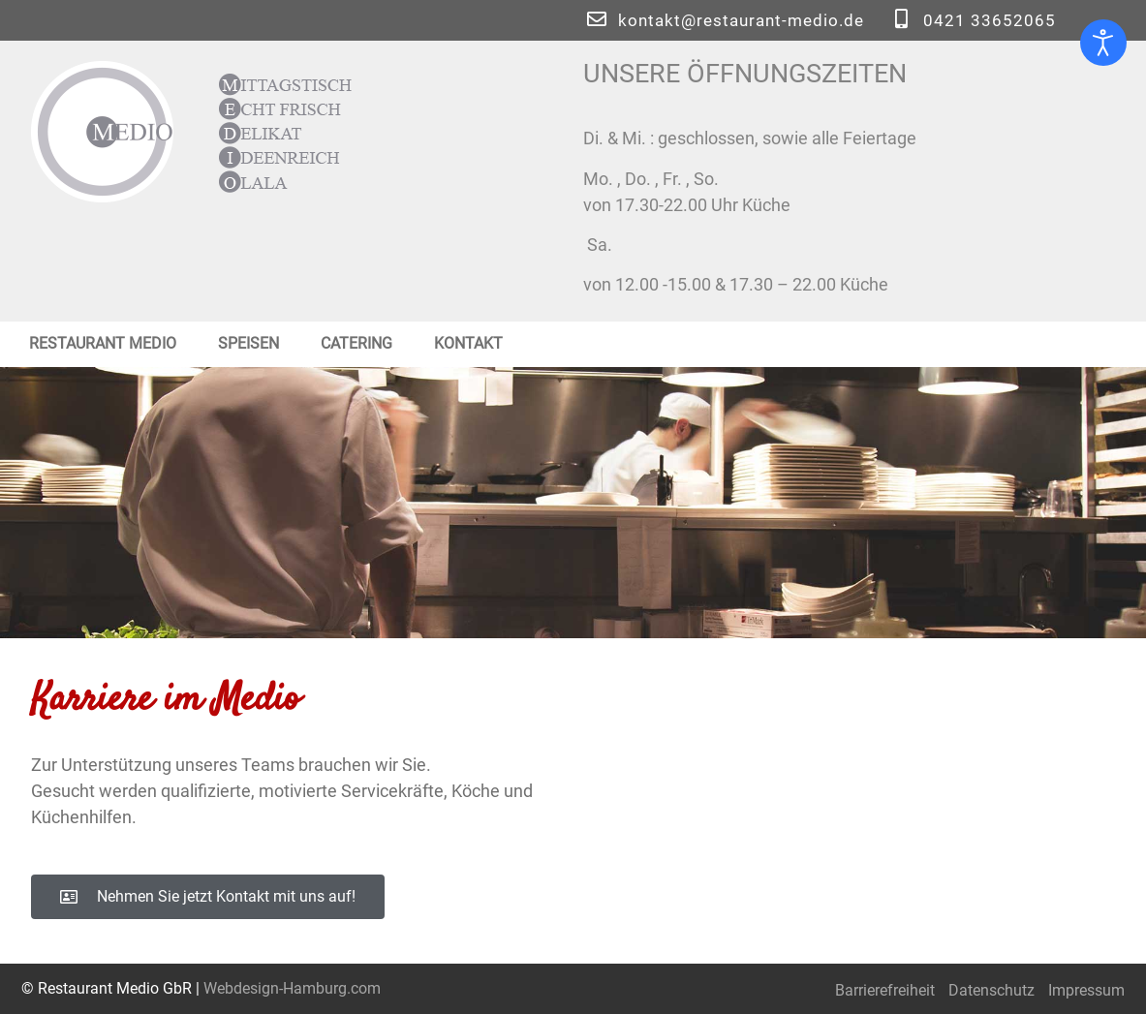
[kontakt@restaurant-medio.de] (596, 19)
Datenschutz (991, 990)
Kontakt (468, 343)
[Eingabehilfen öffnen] (1103, 42)
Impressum (1086, 990)
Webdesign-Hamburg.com (292, 988)
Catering (356, 343)
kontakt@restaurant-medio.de (741, 20)
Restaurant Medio (102, 343)
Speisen (248, 343)
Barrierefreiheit (885, 990)
